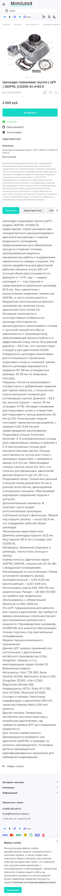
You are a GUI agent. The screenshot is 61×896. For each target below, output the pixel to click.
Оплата (53, 210)
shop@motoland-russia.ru (15, 813)
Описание (11, 210)
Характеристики (33, 210)
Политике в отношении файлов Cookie (34, 882)
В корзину (30, 112)
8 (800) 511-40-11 (11, 808)
